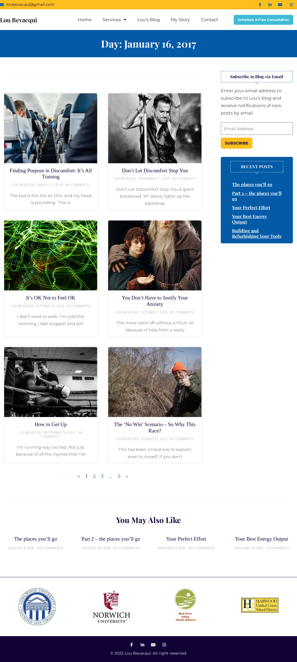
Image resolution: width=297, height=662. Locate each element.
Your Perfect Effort (251, 207)
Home (84, 19)
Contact (210, 19)
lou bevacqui (21, 19)
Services (114, 20)
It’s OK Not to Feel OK (51, 297)
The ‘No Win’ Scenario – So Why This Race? (155, 426)
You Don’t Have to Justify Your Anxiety (155, 300)
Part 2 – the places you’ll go (257, 195)
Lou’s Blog (148, 19)
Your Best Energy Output (249, 219)
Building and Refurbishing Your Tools (256, 233)
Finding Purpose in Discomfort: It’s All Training (51, 173)
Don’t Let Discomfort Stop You (154, 170)
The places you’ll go (252, 184)
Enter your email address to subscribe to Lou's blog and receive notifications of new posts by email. (251, 102)
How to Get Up (51, 423)
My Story (180, 19)
